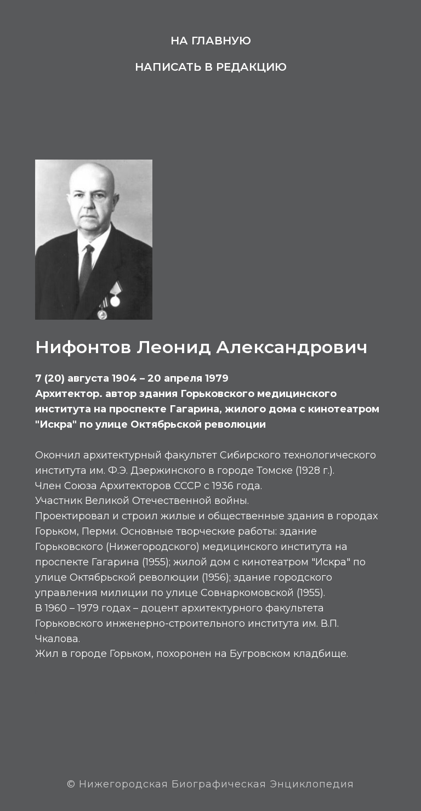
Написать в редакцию (211, 66)
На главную (210, 40)
